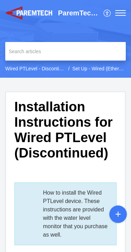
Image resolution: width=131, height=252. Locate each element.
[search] (65, 51)
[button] (107, 13)
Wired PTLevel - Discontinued (37, 68)
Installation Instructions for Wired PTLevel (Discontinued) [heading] (63, 129)
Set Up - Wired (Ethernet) (100, 68)
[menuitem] (107, 13)
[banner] (65, 39)
